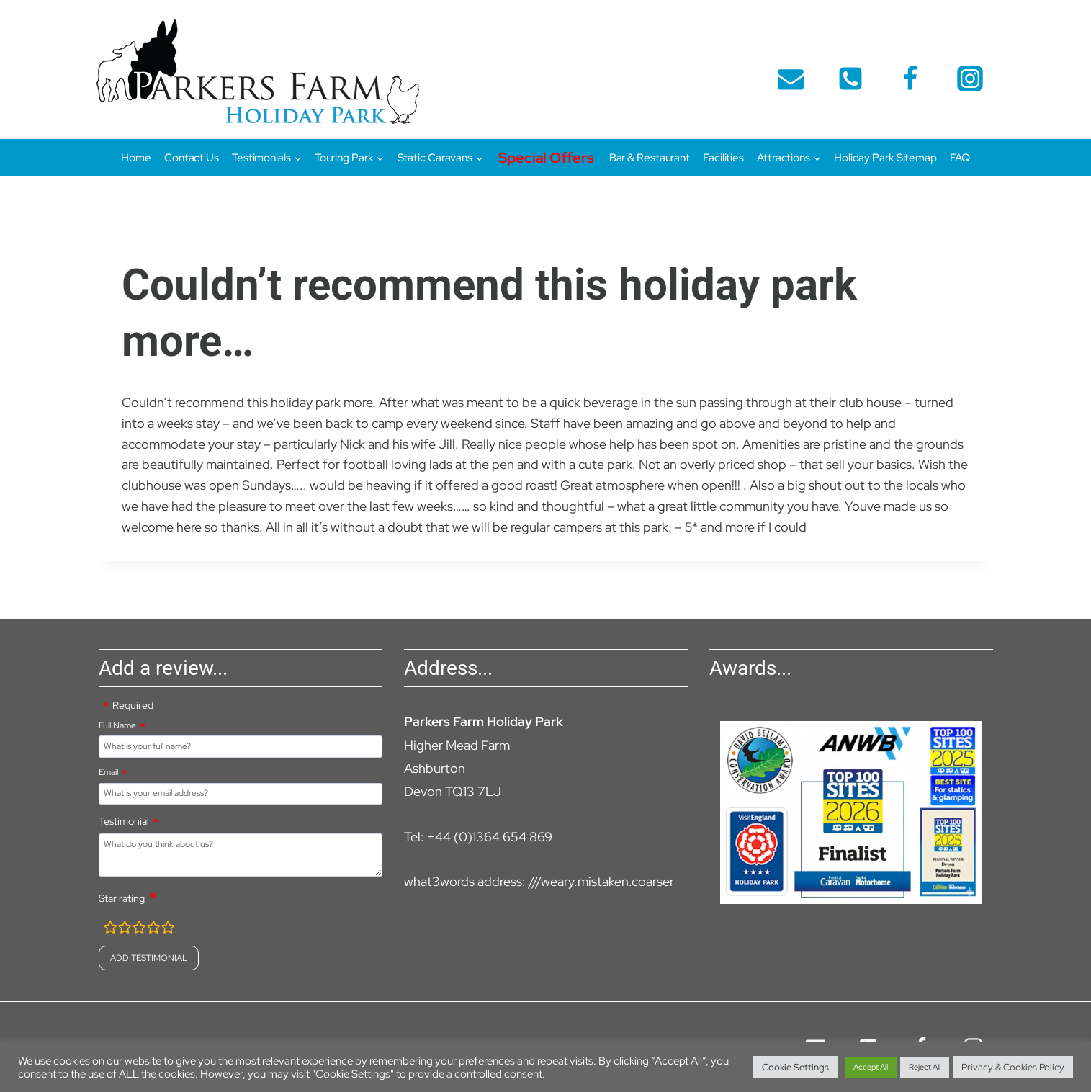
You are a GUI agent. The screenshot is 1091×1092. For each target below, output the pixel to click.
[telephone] (850, 78)
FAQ (960, 158)
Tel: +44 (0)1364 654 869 (478, 836)
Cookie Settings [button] (795, 1067)
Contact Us (191, 158)
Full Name (117, 725)
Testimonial (124, 821)
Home (136, 158)
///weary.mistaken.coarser (601, 881)
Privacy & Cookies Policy (1012, 1067)
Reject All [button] (924, 1067)
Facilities (723, 158)
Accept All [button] (870, 1067)
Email (108, 772)
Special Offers (546, 157)
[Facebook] (910, 78)
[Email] (791, 78)
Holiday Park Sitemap (885, 158)
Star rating (122, 898)
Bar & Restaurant (649, 158)
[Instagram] (970, 78)
